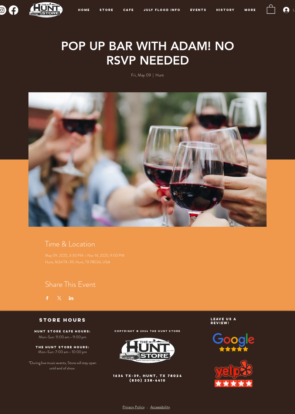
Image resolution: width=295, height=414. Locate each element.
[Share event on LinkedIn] (71, 298)
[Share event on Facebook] (47, 298)
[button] (271, 9)
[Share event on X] (59, 298)
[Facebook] (13, 10)
